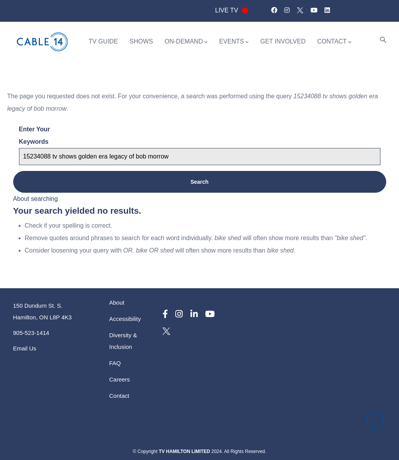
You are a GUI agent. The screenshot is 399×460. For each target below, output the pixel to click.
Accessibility (125, 318)
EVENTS (234, 42)
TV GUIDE (103, 41)
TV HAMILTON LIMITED (184, 451)
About (116, 302)
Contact (119, 395)
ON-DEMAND (186, 42)
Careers (119, 379)
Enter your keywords (34, 135)
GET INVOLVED (283, 41)
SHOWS (141, 41)
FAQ (115, 363)
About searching (35, 198)
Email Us (24, 348)
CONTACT (334, 42)
